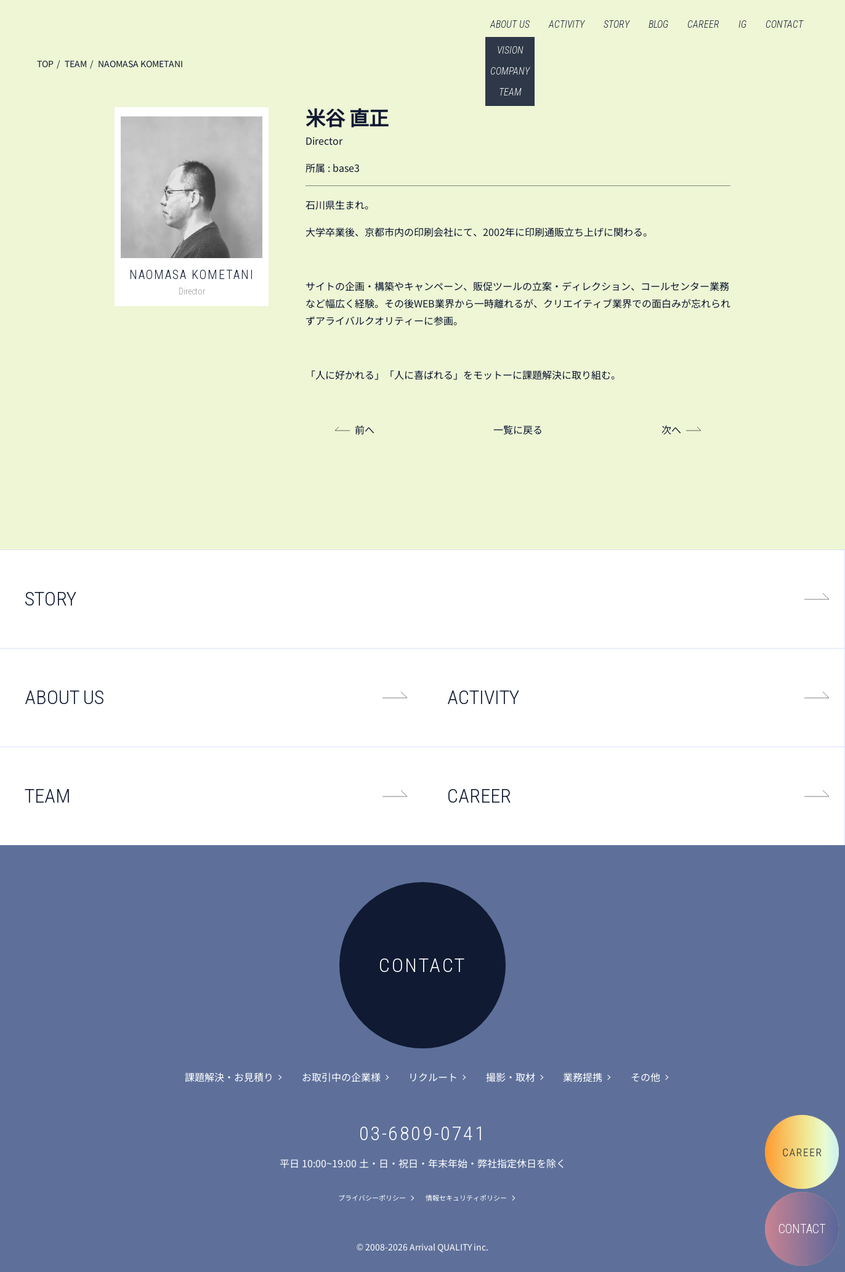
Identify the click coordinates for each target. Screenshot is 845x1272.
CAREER (703, 24)
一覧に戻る (518, 429)
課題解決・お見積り (229, 1076)
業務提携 (582, 1076)
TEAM (76, 63)
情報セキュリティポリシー (466, 1197)
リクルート (433, 1076)
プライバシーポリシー (372, 1197)
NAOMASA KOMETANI (140, 63)
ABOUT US (510, 24)
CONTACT (784, 24)
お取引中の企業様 (341, 1076)
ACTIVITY (566, 24)
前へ (364, 429)
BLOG (658, 24)
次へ (671, 429)
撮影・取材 (510, 1076)
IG (742, 24)
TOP (45, 63)
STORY (616, 24)
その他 (645, 1076)
